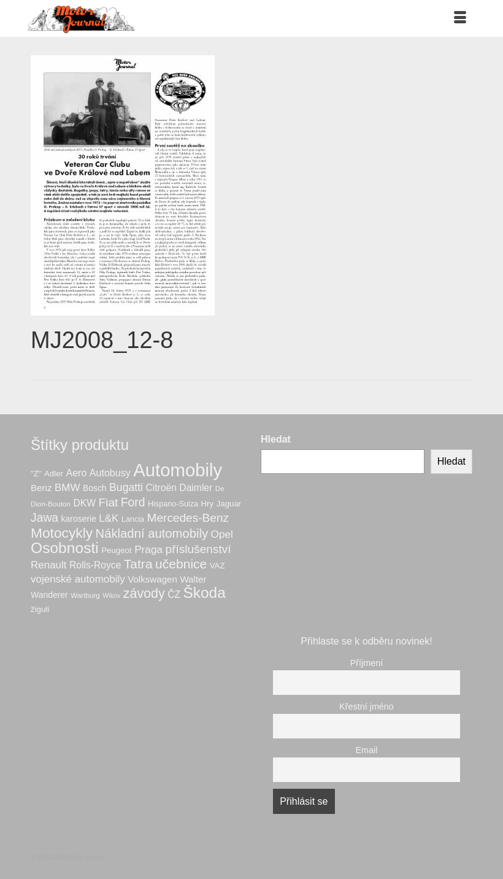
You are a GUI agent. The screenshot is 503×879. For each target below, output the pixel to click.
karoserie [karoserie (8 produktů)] (78, 519)
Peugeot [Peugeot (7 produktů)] (116, 550)
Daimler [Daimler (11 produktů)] (195, 487)
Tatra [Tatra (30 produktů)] (138, 564)
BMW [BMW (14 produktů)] (67, 488)
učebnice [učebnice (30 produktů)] (181, 564)
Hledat (276, 439)
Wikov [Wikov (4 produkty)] (111, 595)
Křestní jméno (366, 706)
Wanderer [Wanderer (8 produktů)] (49, 595)
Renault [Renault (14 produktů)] (49, 565)
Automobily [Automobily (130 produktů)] (177, 470)
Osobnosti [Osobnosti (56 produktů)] (65, 548)
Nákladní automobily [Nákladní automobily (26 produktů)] (152, 533)
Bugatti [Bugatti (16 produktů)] (126, 487)
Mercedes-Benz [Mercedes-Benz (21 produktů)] (188, 517)
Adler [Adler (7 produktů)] (53, 473)
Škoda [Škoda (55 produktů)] (204, 592)
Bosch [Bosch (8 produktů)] (95, 488)
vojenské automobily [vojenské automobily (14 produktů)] (78, 579)
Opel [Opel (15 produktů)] (222, 534)
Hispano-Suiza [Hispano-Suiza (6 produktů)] (173, 504)
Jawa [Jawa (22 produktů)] (44, 517)
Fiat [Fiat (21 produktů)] (108, 502)
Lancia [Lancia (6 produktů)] (132, 519)
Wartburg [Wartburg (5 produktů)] (85, 595)
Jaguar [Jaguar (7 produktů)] (229, 503)
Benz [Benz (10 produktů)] (41, 487)
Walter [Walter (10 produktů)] (193, 579)
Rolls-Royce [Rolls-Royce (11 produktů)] (95, 565)
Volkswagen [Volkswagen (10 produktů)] (152, 579)
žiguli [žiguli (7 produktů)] (40, 609)
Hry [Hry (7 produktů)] (207, 503)
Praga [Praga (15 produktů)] (148, 549)
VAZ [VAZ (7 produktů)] (217, 565)
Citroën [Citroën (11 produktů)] (160, 487)
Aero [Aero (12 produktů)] (76, 472)
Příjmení (366, 663)
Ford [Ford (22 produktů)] (133, 502)
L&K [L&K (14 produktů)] (108, 518)
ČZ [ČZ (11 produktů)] (173, 594)
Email (367, 750)
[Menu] (460, 18)
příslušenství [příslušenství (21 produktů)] (198, 549)
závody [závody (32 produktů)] (144, 593)
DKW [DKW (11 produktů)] (85, 503)
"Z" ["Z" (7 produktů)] (36, 473)
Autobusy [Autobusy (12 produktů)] (110, 472)
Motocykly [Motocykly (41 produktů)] (62, 533)
